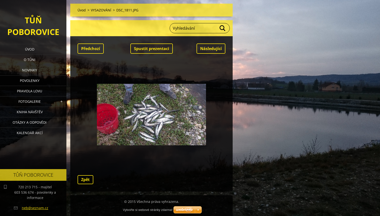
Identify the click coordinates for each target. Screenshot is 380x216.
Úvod (29, 49)
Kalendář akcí (30, 132)
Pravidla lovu (29, 91)
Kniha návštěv (30, 112)
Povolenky (30, 80)
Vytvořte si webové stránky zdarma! (148, 210)
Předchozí (90, 48)
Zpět (85, 179)
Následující (211, 48)
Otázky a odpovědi (30, 122)
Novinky (29, 70)
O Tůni (29, 59)
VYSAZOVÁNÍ (101, 10)
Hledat (223, 28)
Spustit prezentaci (151, 48)
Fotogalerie (29, 101)
